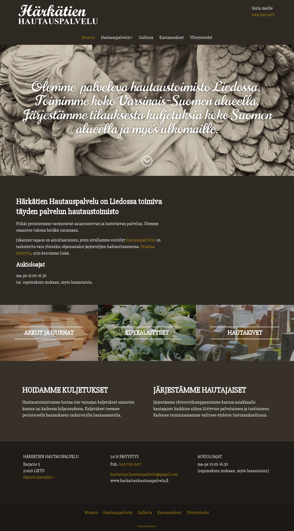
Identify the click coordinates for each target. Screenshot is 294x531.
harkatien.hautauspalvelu (133, 474)
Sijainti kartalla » (38, 477)
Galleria (146, 37)
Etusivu (88, 37)
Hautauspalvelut (116, 37)
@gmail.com (167, 474)
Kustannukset (171, 37)
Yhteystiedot (201, 37)
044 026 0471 (263, 14)
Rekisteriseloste (147, 526)
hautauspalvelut (140, 240)
